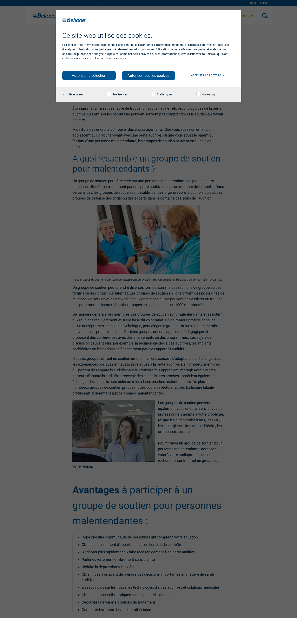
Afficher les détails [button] (208, 75)
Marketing (205, 94)
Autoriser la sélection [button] (89, 75)
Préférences (117, 94)
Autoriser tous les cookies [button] (148, 75)
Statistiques (162, 94)
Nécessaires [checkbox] (72, 94)
